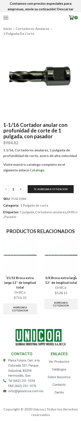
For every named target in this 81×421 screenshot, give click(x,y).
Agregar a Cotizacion (52, 189)
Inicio (7, 28)
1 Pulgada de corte (18, 33)
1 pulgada (27, 212)
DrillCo (72, 212)
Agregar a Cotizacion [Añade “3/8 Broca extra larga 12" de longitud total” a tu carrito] (61, 304)
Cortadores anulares (32, 28)
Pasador (10, 217)
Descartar (65, 9)
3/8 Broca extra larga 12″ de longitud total (61, 280)
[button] (75, 276)
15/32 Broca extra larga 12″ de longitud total (20, 282)
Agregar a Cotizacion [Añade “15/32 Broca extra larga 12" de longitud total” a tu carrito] (20, 309)
